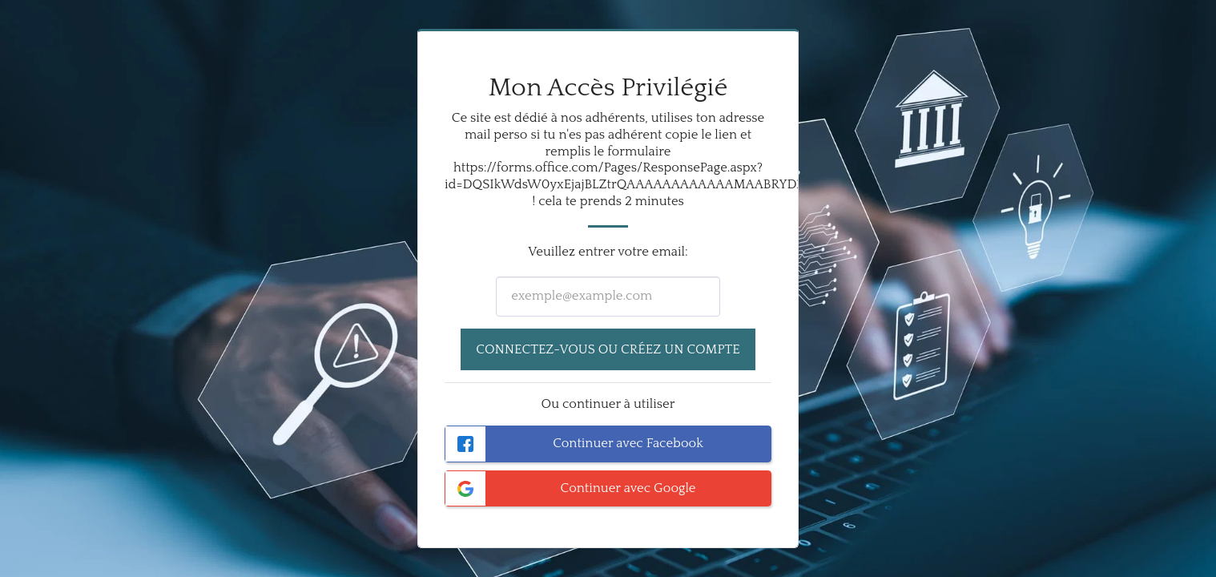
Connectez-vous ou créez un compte (607, 349)
